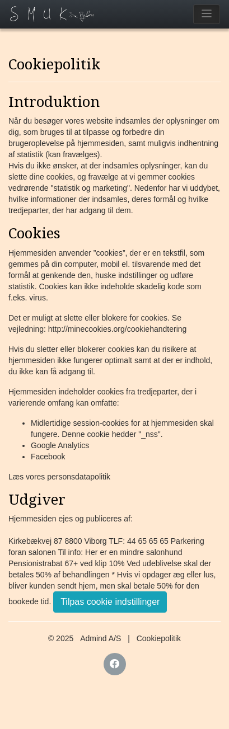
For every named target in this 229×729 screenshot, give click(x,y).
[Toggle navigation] (207, 14)
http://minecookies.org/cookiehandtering (117, 328)
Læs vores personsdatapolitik (59, 476)
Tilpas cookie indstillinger (110, 601)
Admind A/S (100, 638)
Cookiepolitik (159, 638)
